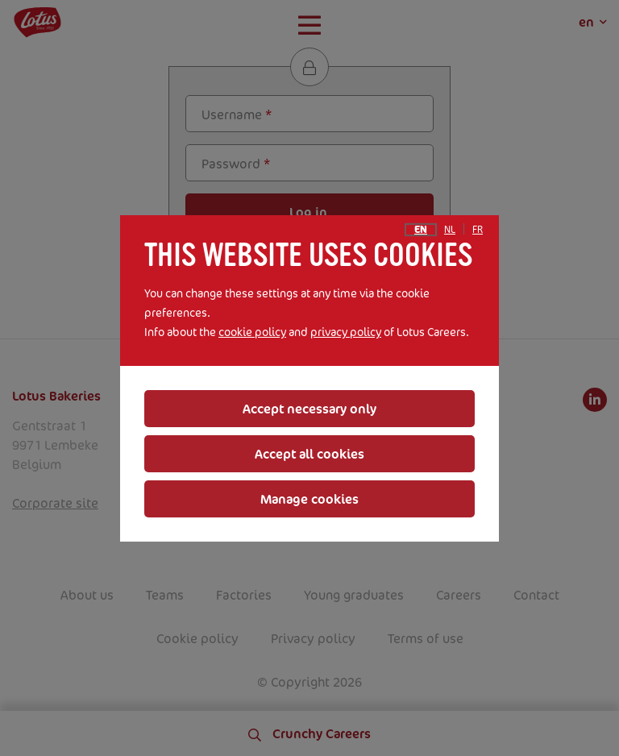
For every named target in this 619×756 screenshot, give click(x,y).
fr (477, 230)
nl (449, 230)
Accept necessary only (309, 408)
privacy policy (345, 331)
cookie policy (252, 331)
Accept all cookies (309, 454)
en (420, 230)
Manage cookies (309, 499)
